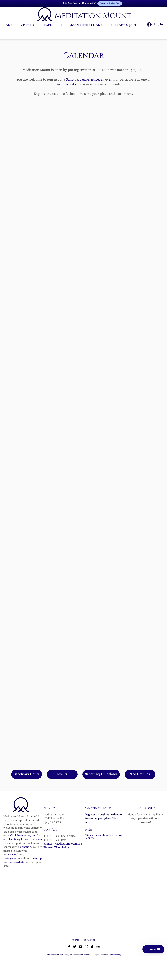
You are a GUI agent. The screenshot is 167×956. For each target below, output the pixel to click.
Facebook (13, 854)
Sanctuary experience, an (85, 79)
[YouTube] (81, 947)
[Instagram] (86, 947)
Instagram (9, 858)
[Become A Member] (109, 3)
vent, (111, 79)
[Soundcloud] (98, 947)
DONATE (76, 940)
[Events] (62, 774)
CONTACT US (89, 940)
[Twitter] (75, 947)
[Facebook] (69, 947)
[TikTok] (92, 947)
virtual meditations (66, 84)
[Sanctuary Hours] (26, 774)
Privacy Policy (115, 955)
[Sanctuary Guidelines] (101, 774)
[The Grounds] (140, 774)
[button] (153, 949)
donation (25, 847)
